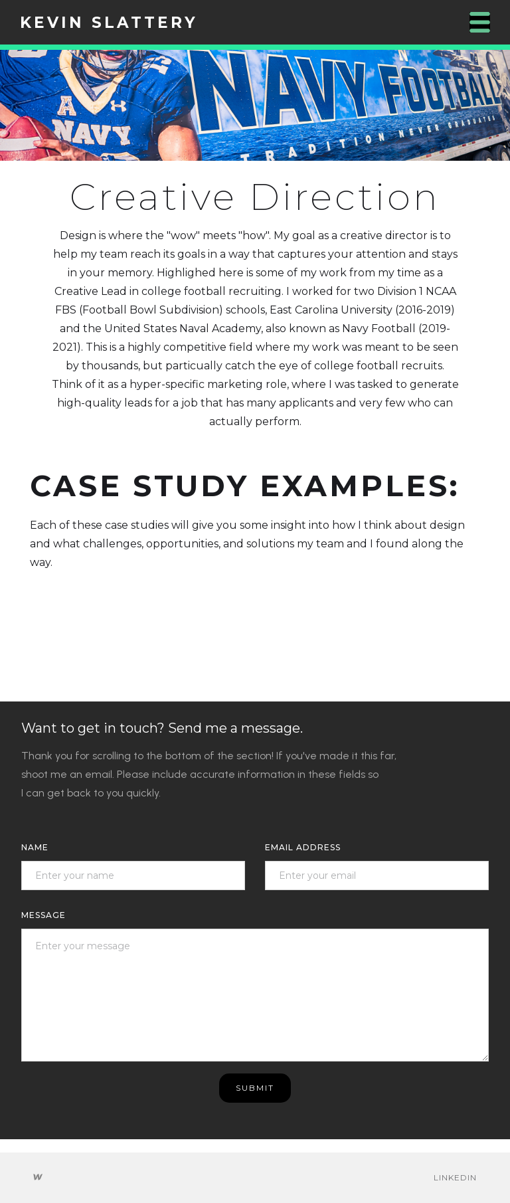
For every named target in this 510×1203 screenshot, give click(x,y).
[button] (479, 22)
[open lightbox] (255, 105)
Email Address (303, 847)
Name (34, 847)
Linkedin (455, 1177)
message (43, 915)
